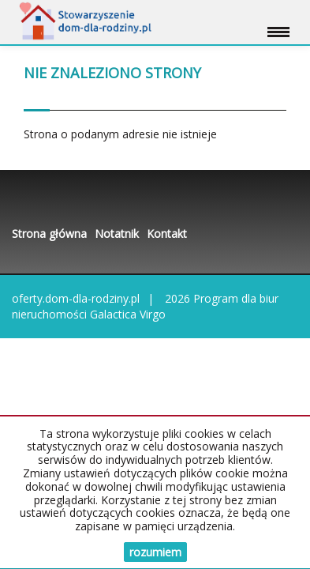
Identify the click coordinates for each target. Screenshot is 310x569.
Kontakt (167, 233)
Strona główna (49, 233)
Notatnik (117, 233)
